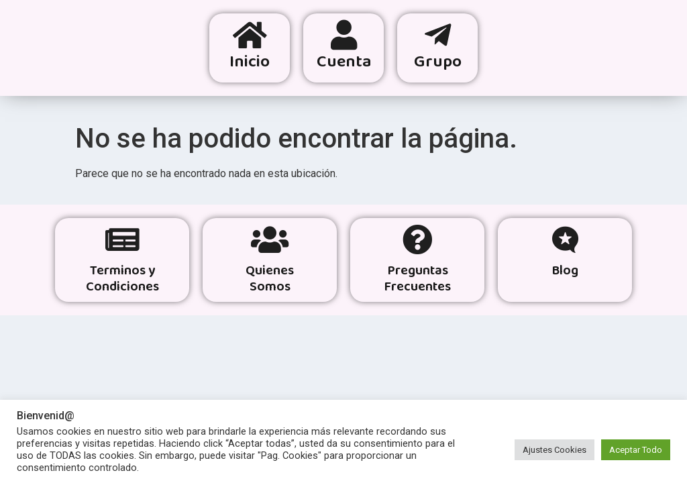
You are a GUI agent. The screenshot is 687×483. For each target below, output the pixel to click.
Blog (564, 271)
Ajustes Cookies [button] (554, 450)
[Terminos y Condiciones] (122, 240)
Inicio (249, 62)
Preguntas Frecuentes (417, 279)
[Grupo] (438, 35)
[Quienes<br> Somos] (270, 240)
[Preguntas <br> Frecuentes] (418, 240)
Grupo (438, 62)
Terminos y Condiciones (122, 279)
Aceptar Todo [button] (635, 450)
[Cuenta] (344, 35)
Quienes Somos (270, 279)
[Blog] (565, 240)
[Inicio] (250, 35)
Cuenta (344, 62)
